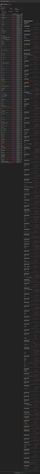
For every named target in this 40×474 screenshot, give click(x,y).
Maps (10, 1)
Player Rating (13, 1)
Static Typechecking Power (23, 472)
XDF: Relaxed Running (5, 1)
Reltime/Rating (4, 11)
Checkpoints (17, 11)
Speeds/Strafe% (10, 11)
